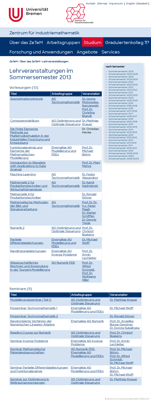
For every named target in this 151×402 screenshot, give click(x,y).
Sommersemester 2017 (121, 113)
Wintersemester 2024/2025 (123, 74)
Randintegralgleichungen (28, 251)
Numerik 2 (17, 228)
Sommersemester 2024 (121, 76)
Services (111, 52)
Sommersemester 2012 (121, 140)
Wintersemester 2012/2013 (123, 137)
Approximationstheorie (26, 99)
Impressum (116, 3)
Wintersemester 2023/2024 (123, 79)
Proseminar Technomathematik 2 (34, 316)
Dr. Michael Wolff (89, 241)
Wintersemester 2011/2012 (122, 142)
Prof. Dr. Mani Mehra (91, 164)
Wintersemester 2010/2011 (123, 148)
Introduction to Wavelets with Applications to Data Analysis (28, 166)
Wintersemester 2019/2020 (123, 100)
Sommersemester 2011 (121, 145)
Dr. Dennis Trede (89, 221)
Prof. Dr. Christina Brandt (88, 112)
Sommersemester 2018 (121, 108)
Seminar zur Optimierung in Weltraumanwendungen (29, 381)
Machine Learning (23, 174)
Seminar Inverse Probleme (29, 341)
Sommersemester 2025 (121, 71)
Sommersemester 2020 (121, 98)
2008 (141, 399)
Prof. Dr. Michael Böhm (87, 151)
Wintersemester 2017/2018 (123, 111)
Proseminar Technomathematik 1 (33, 308)
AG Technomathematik (66, 100)
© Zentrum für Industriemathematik (121, 399)
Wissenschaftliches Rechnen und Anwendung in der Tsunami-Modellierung (30, 266)
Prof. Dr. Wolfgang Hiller (89, 276)
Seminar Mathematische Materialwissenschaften (27, 350)
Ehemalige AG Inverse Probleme (64, 252)
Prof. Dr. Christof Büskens (88, 231)
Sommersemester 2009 (121, 156)
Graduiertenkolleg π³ (127, 42)
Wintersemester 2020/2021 (123, 95)
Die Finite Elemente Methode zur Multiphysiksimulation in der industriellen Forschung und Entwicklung (30, 136)
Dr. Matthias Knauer (90, 122)
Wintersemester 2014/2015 (123, 127)
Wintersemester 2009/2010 (123, 153)
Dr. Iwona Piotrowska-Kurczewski (90, 102)
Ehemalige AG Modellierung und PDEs (64, 151)
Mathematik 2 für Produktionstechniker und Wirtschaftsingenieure (28, 186)
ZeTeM (13, 61)
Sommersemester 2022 (121, 87)
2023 (146, 399)
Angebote (87, 52)
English (130, 3)
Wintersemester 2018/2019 (123, 105)
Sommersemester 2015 (121, 124)
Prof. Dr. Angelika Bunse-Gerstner (121, 322)
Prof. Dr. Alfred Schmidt (88, 266)
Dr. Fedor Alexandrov (90, 176)
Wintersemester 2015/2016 (123, 121)
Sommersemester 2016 (121, 119)
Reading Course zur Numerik (30, 333)
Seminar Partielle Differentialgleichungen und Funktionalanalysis (39, 369)
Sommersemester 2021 (121, 92)
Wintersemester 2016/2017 (123, 116)
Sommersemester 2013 (121, 135)
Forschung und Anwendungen (41, 52)
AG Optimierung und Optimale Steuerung (66, 122)
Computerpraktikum (24, 121)
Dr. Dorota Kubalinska (124, 328)
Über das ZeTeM (26, 42)
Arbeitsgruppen (63, 42)
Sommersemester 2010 (121, 150)
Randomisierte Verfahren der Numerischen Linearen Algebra (32, 322)
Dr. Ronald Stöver (89, 195)
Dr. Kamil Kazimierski (90, 184)
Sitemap (102, 3)
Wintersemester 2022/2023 (123, 84)
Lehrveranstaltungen (55, 61)
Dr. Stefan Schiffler (89, 214)
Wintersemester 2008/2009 (124, 158)
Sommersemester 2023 (121, 82)
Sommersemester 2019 (121, 103)
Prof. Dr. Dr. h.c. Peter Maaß (89, 205)
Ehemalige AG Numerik (87, 321)
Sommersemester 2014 (121, 129)
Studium (92, 42)
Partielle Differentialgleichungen (26, 241)
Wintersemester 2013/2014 (123, 132)
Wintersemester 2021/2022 (123, 90)
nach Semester (115, 66)
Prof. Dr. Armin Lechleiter (89, 254)
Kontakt (90, 3)
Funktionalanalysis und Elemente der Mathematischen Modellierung (26, 153)
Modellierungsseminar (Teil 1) (30, 300)
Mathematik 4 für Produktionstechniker (25, 195)
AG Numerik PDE (63, 263)
